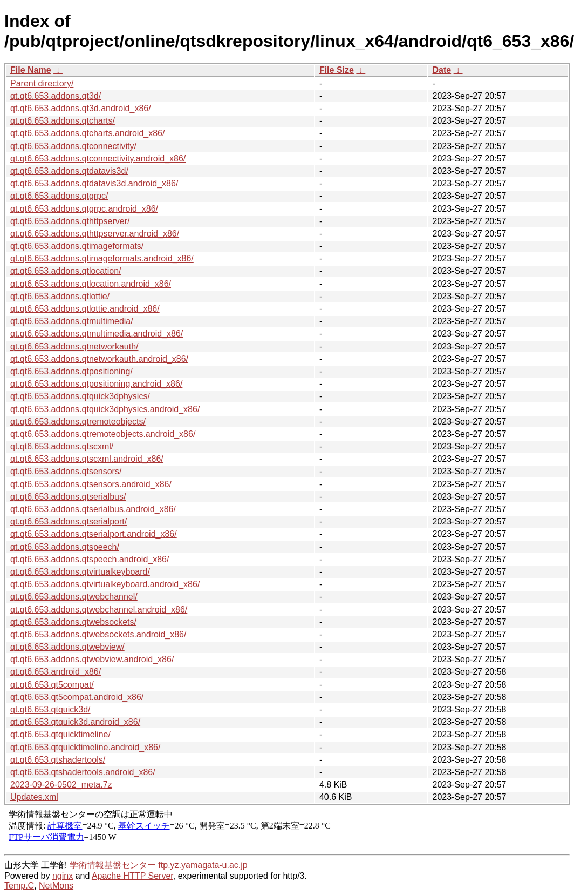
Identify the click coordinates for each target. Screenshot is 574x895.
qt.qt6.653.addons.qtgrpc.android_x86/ (84, 208)
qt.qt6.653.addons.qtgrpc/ (59, 195)
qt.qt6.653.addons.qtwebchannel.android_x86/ (98, 609)
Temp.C (19, 885)
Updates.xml (34, 797)
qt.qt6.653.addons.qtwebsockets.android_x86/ (98, 634)
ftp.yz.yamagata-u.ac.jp (202, 865)
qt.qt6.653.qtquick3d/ (50, 709)
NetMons (56, 885)
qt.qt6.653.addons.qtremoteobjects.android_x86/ (102, 434)
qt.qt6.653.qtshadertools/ (57, 759)
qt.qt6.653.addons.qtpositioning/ (71, 371)
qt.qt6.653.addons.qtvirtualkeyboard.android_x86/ (105, 584)
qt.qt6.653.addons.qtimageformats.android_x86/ (102, 258)
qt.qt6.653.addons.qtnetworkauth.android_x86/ (99, 359)
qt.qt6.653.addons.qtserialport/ (68, 521)
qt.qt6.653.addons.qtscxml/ (61, 446)
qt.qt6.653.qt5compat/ (52, 684)
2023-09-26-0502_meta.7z (61, 784)
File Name (30, 70)
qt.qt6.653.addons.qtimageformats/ (77, 246)
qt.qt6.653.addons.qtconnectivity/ (73, 146)
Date (441, 70)
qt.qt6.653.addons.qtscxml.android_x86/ (86, 458)
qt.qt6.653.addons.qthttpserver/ (69, 221)
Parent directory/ (41, 83)
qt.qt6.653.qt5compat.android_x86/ (77, 697)
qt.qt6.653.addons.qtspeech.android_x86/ (89, 559)
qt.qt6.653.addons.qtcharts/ (62, 120)
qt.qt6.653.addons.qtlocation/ (65, 270)
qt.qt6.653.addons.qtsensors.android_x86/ (91, 484)
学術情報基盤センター (113, 865)
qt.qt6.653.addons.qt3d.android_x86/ (80, 108)
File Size (336, 70)
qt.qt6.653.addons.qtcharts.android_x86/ (87, 133)
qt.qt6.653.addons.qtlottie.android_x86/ (85, 308)
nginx (62, 875)
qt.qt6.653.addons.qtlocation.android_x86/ (90, 283)
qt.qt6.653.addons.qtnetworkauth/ (74, 346)
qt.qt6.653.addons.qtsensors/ (65, 471)
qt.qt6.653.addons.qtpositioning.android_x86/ (96, 383)
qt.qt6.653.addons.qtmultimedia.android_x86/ (96, 333)
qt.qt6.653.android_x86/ (55, 671)
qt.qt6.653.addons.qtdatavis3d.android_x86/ (94, 183)
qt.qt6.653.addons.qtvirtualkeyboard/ (80, 571)
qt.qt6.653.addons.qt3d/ (55, 95)
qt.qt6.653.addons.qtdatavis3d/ (69, 171)
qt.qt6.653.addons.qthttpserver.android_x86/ (94, 233)
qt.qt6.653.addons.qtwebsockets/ (73, 622)
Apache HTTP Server (132, 875)
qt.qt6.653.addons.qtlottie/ (60, 296)
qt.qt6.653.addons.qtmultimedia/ (71, 321)
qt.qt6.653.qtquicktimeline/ (60, 734)
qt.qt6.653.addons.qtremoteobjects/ (78, 421)
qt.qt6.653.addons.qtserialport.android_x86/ (93, 534)
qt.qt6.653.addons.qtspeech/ (64, 546)
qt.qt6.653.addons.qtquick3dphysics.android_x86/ (105, 409)
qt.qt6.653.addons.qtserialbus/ (68, 496)
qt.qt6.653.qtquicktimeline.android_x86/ (85, 747)
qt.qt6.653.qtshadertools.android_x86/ (82, 772)
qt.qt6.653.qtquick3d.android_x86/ (75, 721)
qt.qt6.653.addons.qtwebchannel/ (74, 596)
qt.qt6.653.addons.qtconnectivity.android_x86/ (98, 158)
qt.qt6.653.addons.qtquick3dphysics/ (80, 396)
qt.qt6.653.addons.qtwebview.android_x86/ (92, 659)
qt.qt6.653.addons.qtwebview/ (67, 646)
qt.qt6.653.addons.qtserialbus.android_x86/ (93, 509)
